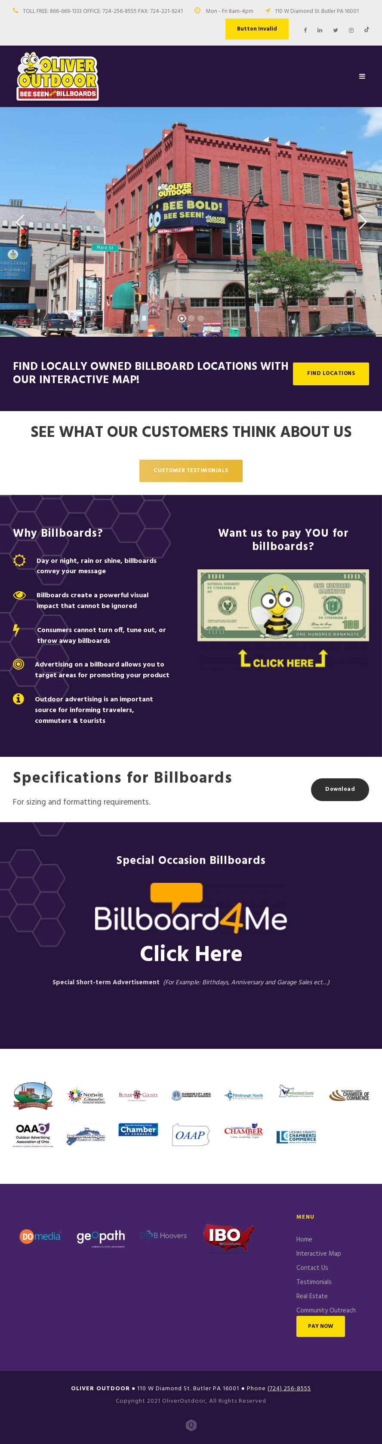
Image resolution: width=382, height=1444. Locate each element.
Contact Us (312, 1268)
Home (304, 1240)
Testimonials (314, 1282)
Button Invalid (257, 29)
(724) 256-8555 (289, 1389)
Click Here (191, 955)
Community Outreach (326, 1311)
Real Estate (312, 1296)
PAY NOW (320, 1326)
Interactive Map (318, 1254)
